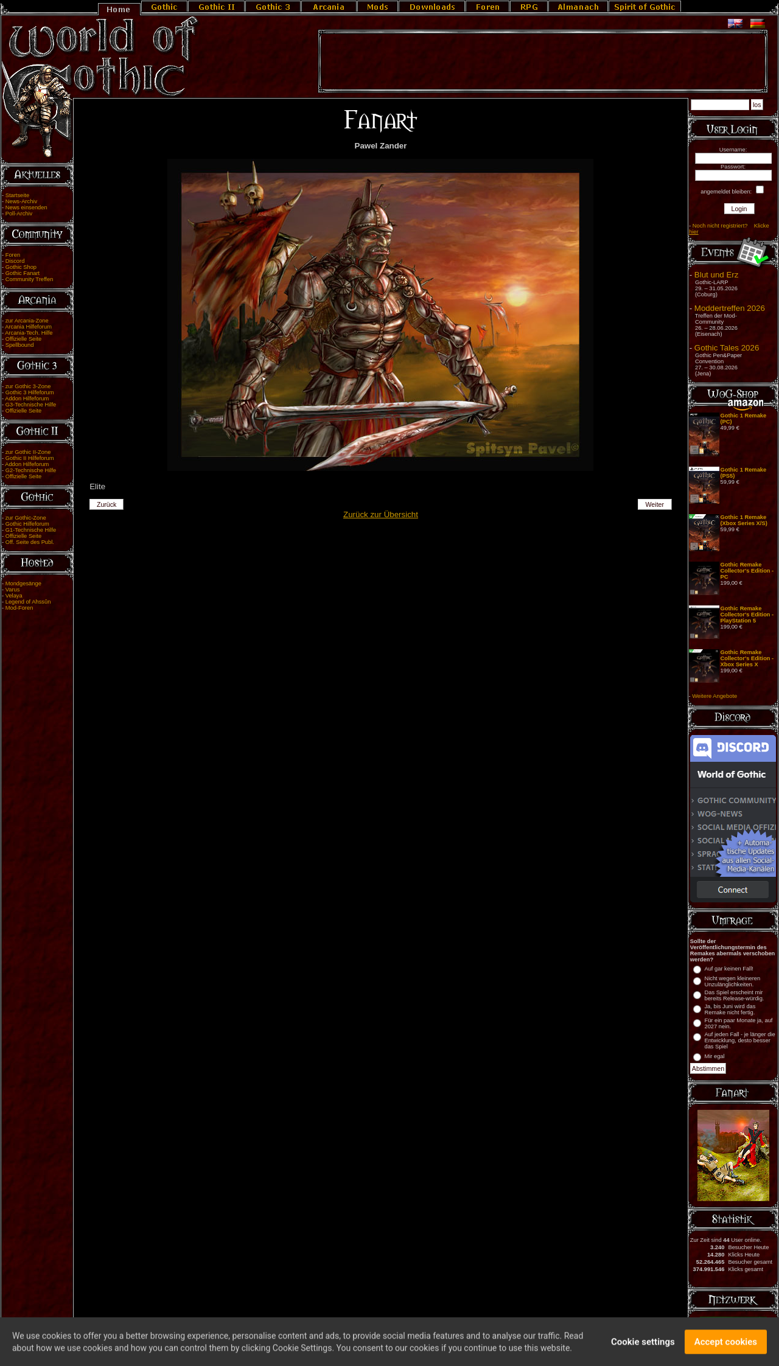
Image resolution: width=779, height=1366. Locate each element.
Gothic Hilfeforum (27, 524)
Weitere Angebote (714, 696)
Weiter (655, 504)
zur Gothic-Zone (25, 518)
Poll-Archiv (19, 214)
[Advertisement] (542, 61)
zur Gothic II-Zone (28, 452)
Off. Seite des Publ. (29, 542)
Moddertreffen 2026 (729, 308)
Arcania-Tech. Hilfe (28, 333)
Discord (15, 261)
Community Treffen (29, 279)
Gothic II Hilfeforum (29, 458)
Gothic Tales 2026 (726, 347)
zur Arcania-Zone (27, 321)
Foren (12, 255)
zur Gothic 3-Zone (28, 386)
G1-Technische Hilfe (30, 530)
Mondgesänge (23, 583)
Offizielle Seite (23, 339)
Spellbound (19, 345)
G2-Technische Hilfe (30, 470)
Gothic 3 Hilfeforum (29, 392)
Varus (12, 590)
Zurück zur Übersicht (380, 514)
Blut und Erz (716, 274)
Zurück (107, 504)
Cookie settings (643, 1345)
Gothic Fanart (22, 273)
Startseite (17, 195)
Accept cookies (725, 1345)
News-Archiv (21, 201)
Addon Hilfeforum (27, 399)
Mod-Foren (19, 608)
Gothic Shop (21, 267)
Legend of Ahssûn (28, 602)
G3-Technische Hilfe (30, 405)
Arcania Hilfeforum (28, 327)
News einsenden (26, 207)
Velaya (14, 596)
